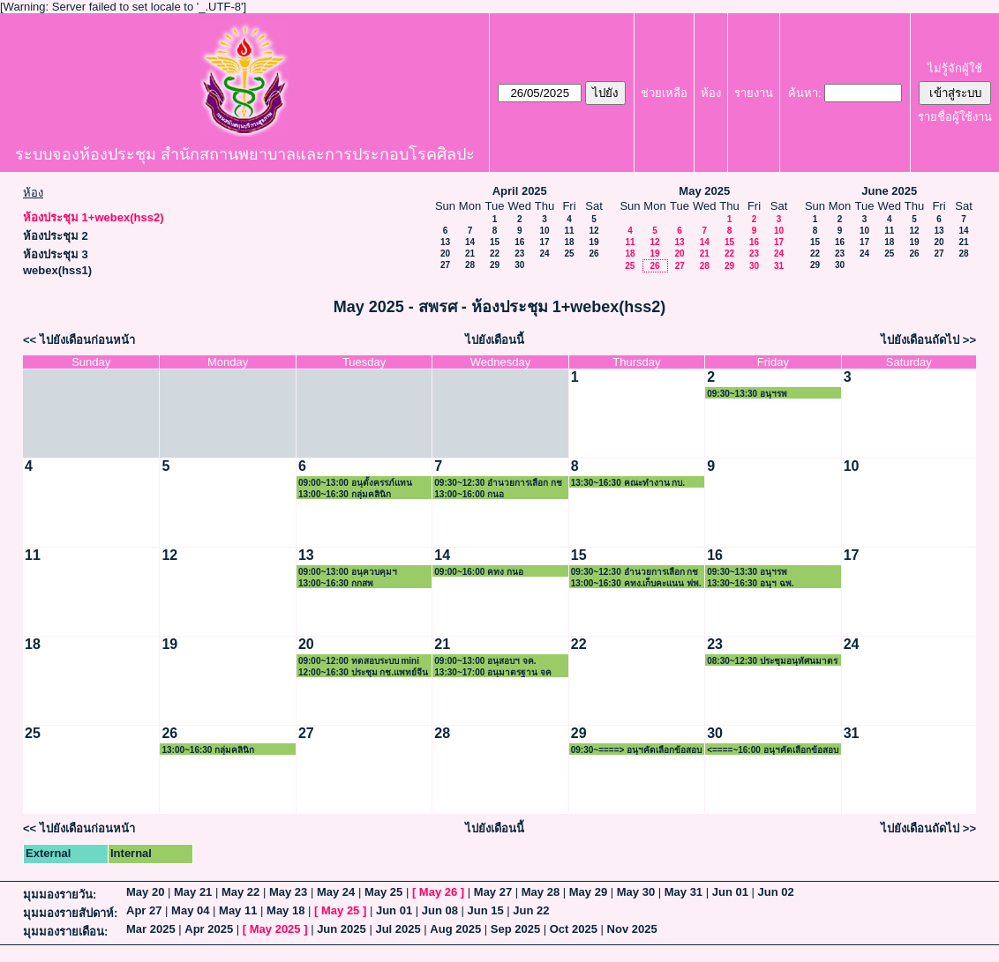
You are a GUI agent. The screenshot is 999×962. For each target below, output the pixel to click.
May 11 (238, 910)
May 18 (285, 910)
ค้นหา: (805, 93)
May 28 (541, 892)
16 (519, 242)
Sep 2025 (515, 929)
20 (445, 253)
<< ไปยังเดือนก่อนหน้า (79, 340)
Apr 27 (143, 910)
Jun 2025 (341, 929)
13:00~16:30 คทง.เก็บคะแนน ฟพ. (636, 583)
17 (544, 242)
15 (495, 242)
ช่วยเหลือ (664, 93)
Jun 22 (531, 910)
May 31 (683, 892)
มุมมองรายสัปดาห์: (70, 913)
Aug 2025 (455, 929)
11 (569, 230)
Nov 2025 (632, 929)
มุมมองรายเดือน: (65, 931)
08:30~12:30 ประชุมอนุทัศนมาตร (772, 661)
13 (445, 242)
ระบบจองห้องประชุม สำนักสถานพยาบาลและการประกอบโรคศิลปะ (245, 154)
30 (519, 265)
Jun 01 (730, 892)
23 (519, 253)
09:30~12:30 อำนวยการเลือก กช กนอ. (498, 483)
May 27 (493, 892)
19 (593, 242)
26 (593, 253)
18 (569, 242)
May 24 (336, 892)
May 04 (190, 910)
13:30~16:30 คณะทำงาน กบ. (628, 483)
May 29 (588, 892)
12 (593, 230)
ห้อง (711, 93)
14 (470, 242)
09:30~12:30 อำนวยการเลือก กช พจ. (635, 572)
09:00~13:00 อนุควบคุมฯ (347, 572)
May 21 (193, 892)
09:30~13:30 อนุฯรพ (747, 394)
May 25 (383, 892)
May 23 (288, 892)
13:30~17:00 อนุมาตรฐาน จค (493, 672)
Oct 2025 (573, 929)
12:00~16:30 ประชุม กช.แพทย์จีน (363, 672)
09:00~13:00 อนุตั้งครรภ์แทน (355, 483)
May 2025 (704, 191)
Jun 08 (440, 910)
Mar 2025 (151, 929)
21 (470, 253)
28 (470, 265)
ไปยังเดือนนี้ (494, 340)
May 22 (240, 892)
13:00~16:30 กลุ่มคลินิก (344, 494)
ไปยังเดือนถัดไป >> (928, 340)
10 (544, 230)
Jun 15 (486, 910)
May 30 (636, 892)
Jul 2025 (397, 929)
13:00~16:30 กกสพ (335, 583)
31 (779, 266)
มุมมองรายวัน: (59, 894)
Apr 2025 (208, 929)
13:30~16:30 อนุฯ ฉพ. (750, 583)
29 (495, 265)
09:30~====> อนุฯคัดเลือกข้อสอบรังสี (636, 750)
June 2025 (889, 191)
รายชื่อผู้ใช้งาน (955, 116)
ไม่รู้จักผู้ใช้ (955, 68)
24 (544, 253)
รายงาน (753, 93)
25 (569, 253)
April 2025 (519, 191)
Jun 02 (776, 892)
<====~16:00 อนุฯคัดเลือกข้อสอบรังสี (772, 750)
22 (495, 253)
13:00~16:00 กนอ (469, 494)
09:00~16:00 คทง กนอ (478, 572)
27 (445, 265)
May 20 (145, 892)
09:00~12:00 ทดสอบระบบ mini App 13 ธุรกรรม (358, 661)
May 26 (438, 892)
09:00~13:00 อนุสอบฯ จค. (485, 661)
